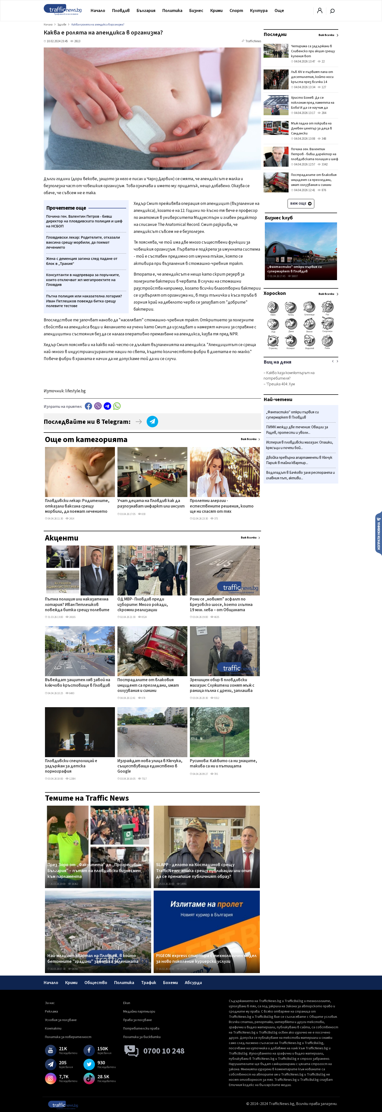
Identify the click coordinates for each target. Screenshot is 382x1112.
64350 (73, 969)
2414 (69, 519)
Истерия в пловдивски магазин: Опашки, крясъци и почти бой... (299, 445)
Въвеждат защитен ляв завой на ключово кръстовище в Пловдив (77, 682)
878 (141, 698)
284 (322, 113)
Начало (98, 10)
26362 (73, 884)
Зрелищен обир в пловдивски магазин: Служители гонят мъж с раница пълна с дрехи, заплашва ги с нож (222, 685)
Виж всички (249, 439)
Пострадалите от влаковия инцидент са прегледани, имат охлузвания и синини (148, 685)
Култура (259, 10)
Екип (126, 1003)
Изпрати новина (378, 533)
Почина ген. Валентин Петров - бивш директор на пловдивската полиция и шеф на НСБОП (314, 157)
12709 (182, 969)
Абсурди (193, 983)
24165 (70, 617)
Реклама (51, 1011)
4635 (214, 617)
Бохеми (170, 983)
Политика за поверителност (68, 1037)
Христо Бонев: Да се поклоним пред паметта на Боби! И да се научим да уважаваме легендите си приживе (312, 107)
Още (279, 10)
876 (322, 190)
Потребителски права (141, 1028)
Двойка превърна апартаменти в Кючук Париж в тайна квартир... (299, 460)
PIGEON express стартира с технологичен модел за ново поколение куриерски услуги (206, 959)
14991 (182, 884)
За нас (50, 1003)
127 (322, 87)
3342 (323, 164)
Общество (95, 983)
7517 (142, 779)
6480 (69, 693)
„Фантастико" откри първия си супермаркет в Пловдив (294, 269)
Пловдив (121, 10)
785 (214, 774)
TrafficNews (253, 41)
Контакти (53, 1028)
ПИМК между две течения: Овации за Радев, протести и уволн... (297, 430)
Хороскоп (275, 293)
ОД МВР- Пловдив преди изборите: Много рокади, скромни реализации (142, 605)
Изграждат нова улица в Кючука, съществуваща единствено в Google (149, 766)
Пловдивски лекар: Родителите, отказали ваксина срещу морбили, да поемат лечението (77, 506)
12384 (70, 779)
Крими (216, 10)
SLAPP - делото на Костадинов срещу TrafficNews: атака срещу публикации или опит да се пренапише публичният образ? (204, 871)
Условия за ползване (61, 1020)
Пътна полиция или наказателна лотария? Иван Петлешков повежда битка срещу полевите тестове (77, 605)
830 (141, 514)
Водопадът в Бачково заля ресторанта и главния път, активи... (300, 475)
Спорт (236, 10)
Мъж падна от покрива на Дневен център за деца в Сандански (311, 128)
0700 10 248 (164, 1051)
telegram (107, 406)
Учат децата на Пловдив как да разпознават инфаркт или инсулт (151, 503)
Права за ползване (137, 1020)
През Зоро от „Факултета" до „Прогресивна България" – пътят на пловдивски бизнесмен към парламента (94, 871)
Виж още (301, 203)
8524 (142, 617)
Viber (97, 406)
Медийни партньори (139, 1011)
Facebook (88, 406)
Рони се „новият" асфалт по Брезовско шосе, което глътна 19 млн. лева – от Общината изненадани (221, 605)
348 (322, 138)
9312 (214, 698)
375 (214, 519)
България (146, 10)
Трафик (148, 983)
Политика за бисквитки (142, 1037)
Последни (275, 34)
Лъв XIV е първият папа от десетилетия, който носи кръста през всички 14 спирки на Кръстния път (312, 79)
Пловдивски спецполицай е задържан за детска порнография (71, 766)
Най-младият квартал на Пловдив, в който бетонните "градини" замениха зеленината (92, 959)
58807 (293, 276)
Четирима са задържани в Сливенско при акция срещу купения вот (313, 51)
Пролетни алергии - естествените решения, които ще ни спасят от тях (222, 506)
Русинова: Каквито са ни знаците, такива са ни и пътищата (223, 763)
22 (321, 61)
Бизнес (196, 10)
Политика (172, 10)
